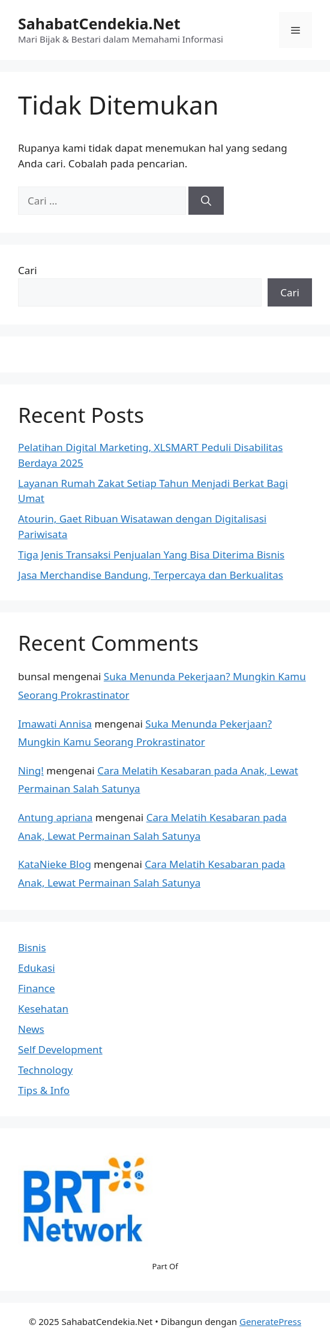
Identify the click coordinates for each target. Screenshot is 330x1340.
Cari (27, 270)
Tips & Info (44, 1090)
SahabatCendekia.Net (99, 23)
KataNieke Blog (54, 864)
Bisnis (32, 947)
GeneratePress (270, 1321)
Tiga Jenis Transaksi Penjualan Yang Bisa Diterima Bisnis (151, 554)
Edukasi (36, 968)
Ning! (31, 770)
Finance (36, 988)
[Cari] (206, 201)
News (31, 1029)
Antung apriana (55, 817)
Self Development (60, 1049)
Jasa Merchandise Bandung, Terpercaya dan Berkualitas (150, 575)
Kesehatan (43, 1008)
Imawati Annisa (55, 724)
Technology (45, 1070)
